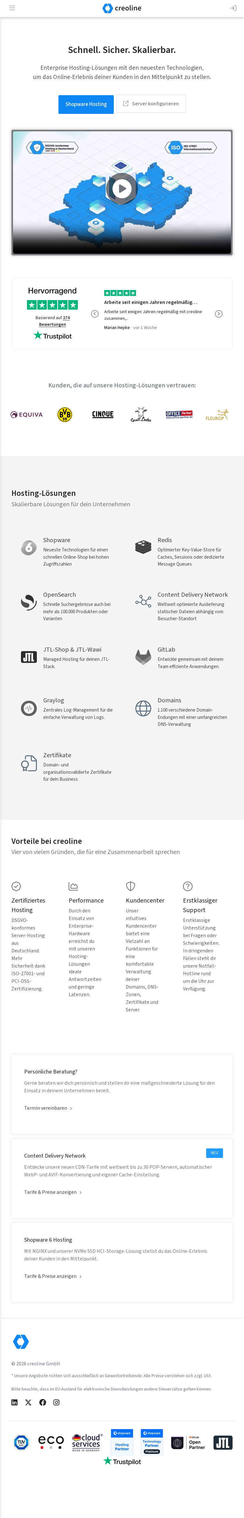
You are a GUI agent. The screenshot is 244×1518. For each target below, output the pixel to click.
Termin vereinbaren (45, 1142)
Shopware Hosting (86, 104)
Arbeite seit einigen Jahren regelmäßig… (150, 301)
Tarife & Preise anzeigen (50, 1226)
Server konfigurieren (151, 104)
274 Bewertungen (54, 319)
